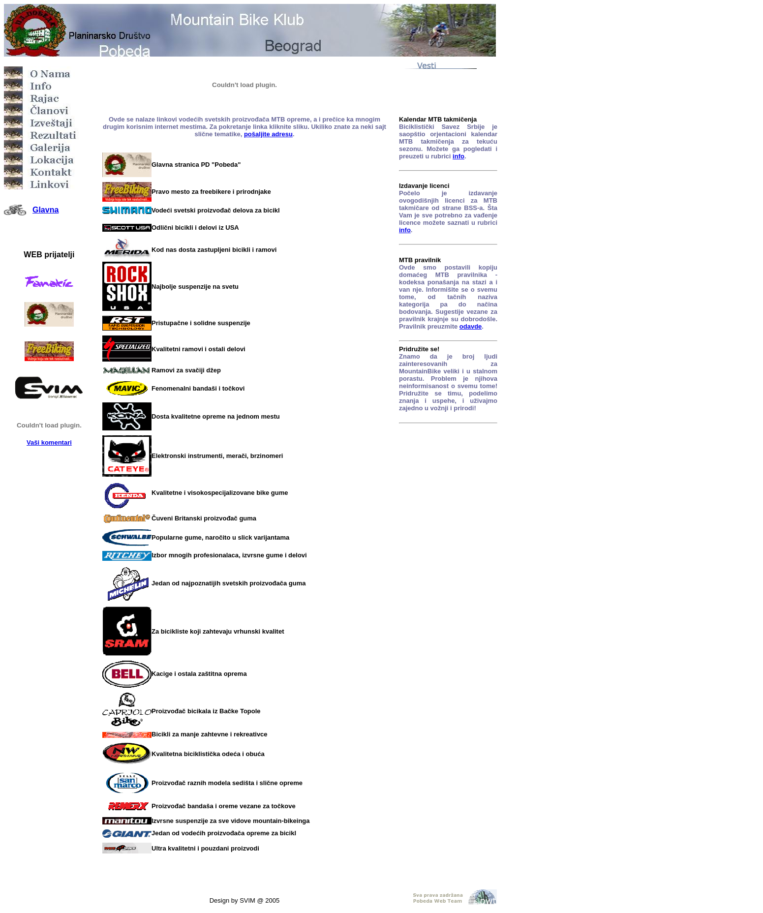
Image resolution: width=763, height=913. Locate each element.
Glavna (45, 210)
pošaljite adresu (268, 134)
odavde (470, 326)
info (458, 156)
